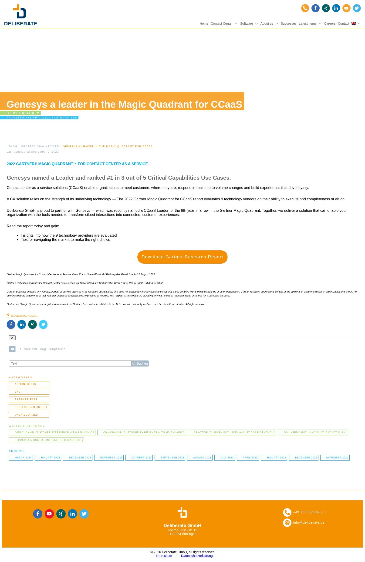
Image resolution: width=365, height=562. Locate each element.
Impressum (164, 556)
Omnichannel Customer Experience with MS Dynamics (144, 432)
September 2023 (172, 457)
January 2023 (276, 457)
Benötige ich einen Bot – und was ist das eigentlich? (234, 432)
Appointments (25, 384)
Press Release (26, 399)
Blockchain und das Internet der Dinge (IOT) (49, 440)
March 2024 (23, 457)
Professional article (27, 117)
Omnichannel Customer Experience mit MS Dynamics (54, 432)
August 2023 (202, 457)
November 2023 (111, 457)
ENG (18, 391)
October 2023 (142, 457)
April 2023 (250, 457)
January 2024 (50, 457)
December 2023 (80, 457)
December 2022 (306, 457)
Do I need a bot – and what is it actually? (315, 432)
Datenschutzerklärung (197, 556)
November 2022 (337, 457)
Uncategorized (63, 117)
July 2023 (227, 457)
